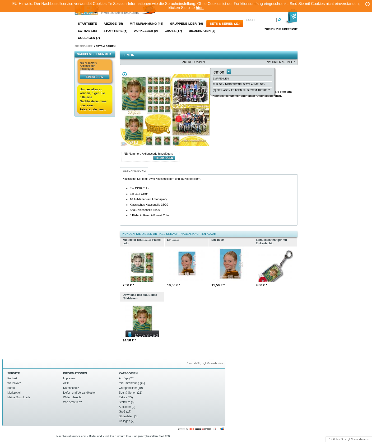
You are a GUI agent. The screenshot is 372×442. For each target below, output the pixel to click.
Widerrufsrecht (72, 397)
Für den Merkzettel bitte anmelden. (239, 84)
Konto (11, 388)
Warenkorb (14, 383)
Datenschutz (71, 388)
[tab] (134, 171)
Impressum (70, 378)
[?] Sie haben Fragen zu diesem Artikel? (241, 90)
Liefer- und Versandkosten (79, 392)
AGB (66, 383)
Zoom (124, 74)
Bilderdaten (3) (202, 31)
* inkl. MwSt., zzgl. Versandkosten (205, 363)
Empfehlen (221, 78)
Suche (251, 20)
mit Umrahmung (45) (146, 23)
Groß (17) (173, 31)
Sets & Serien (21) (225, 23)
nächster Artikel (280, 61)
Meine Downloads (18, 397)
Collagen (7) (89, 38)
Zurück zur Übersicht (281, 29)
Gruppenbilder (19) (186, 23)
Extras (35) (87, 31)
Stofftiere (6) (115, 31)
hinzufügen (94, 76)
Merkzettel (13, 392)
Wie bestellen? (72, 402)
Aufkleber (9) (146, 31)
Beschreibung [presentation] (134, 170)
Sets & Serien (106, 46)
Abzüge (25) (113, 23)
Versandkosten (359, 439)
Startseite (87, 23)
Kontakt (12, 378)
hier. (200, 8)
